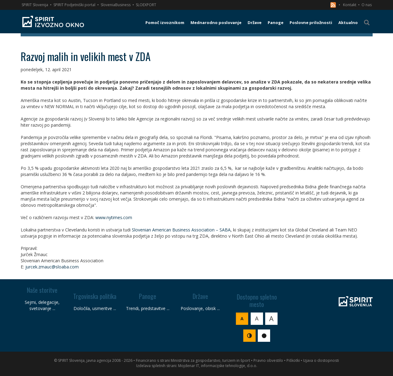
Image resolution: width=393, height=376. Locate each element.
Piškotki (293, 360)
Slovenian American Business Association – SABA (181, 230)
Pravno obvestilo (268, 360)
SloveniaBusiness (116, 4)
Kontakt (349, 4)
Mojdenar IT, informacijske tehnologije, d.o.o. (217, 365)
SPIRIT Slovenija (35, 4)
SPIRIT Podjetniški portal (74, 4)
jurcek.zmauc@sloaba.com (52, 267)
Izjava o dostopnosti (321, 360)
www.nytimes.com (113, 217)
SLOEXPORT (146, 4)
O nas (367, 4)
